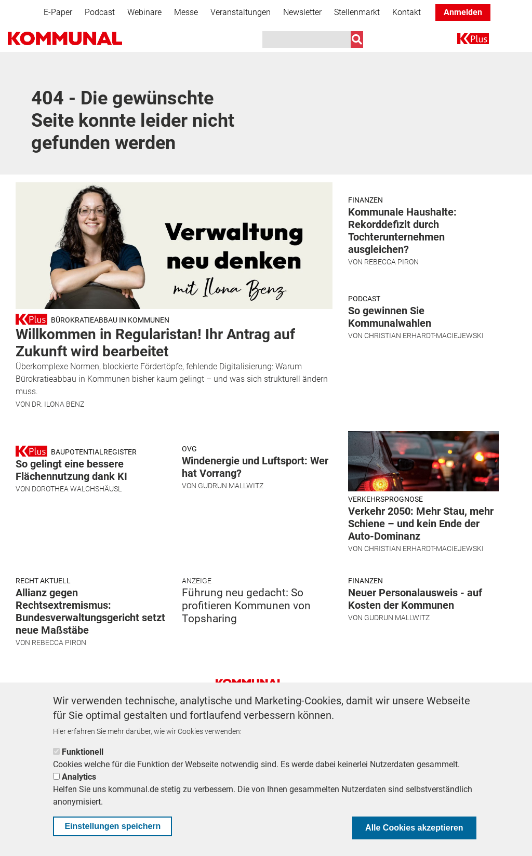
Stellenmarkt (357, 12)
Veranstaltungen (240, 12)
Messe (186, 12)
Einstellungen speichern (112, 826)
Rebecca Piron (391, 312)
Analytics (79, 777)
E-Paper (58, 12)
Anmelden (463, 12)
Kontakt (406, 12)
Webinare (144, 12)
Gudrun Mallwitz (230, 568)
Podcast (100, 12)
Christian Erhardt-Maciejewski (424, 436)
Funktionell (82, 752)
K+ (463, 40)
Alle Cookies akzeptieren (414, 827)
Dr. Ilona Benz (58, 404)
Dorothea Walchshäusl (77, 571)
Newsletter (302, 12)
